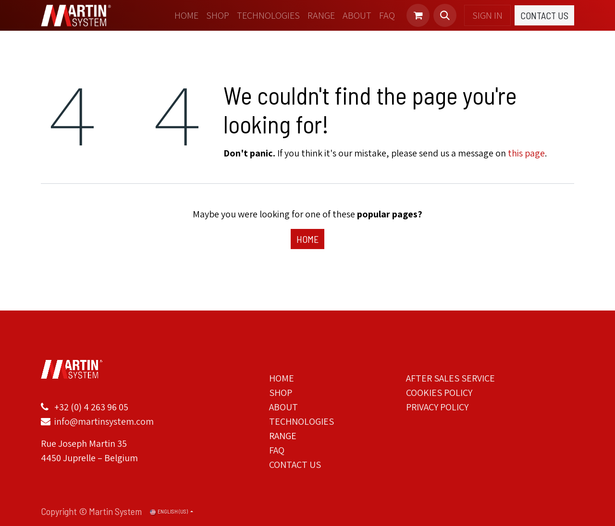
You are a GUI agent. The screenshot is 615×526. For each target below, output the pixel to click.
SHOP (280, 392)
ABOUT (283, 407)
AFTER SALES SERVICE (450, 378)
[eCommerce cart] (418, 15)
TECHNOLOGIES (301, 421)
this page (526, 153)
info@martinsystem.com (103, 421)
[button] (444, 15)
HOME (281, 378)
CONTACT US (295, 464)
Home (307, 239)
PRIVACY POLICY (437, 407)
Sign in (487, 15)
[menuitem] (186, 15)
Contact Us (544, 15)
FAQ (276, 450)
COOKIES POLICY (439, 392)
